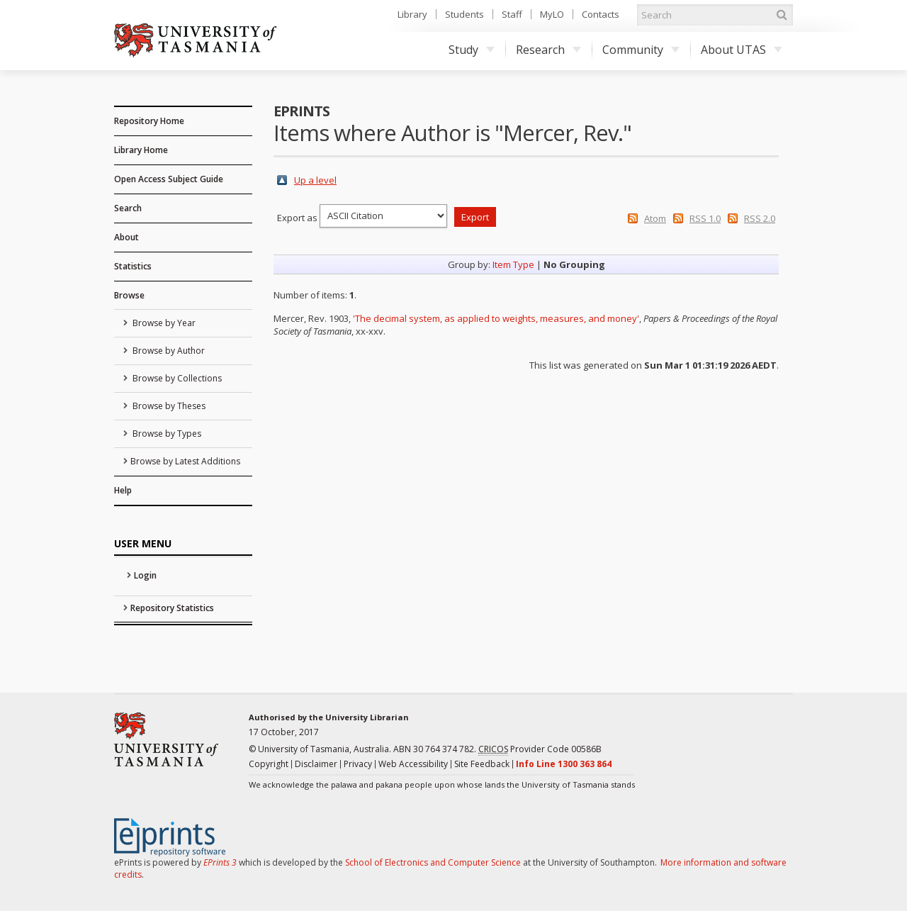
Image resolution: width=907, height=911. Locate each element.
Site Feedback (481, 764)
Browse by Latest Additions (185, 461)
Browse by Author (167, 351)
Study (472, 49)
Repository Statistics (172, 608)
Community (641, 49)
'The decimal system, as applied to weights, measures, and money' (496, 318)
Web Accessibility (413, 764)
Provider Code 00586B (540, 749)
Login (145, 575)
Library (412, 14)
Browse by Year (163, 323)
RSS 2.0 (759, 218)
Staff (512, 14)
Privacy (358, 764)
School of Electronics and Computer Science (433, 862)
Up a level (315, 180)
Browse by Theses (167, 406)
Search (128, 208)
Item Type (513, 264)
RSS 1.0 (705, 218)
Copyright (268, 764)
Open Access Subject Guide (168, 179)
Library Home (141, 150)
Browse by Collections (176, 378)
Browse (129, 295)
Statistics (133, 266)
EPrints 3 (220, 862)
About (126, 237)
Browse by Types (165, 433)
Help (123, 490)
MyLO (552, 14)
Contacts (600, 14)
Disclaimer (316, 764)
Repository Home (149, 121)
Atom (655, 218)
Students (464, 14)
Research (548, 49)
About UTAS (741, 49)
